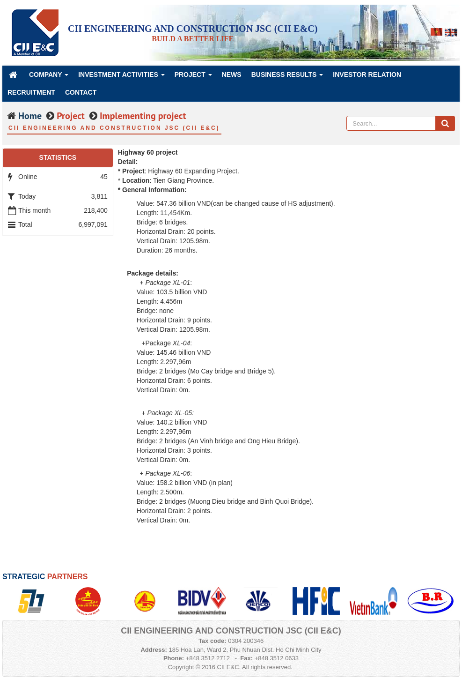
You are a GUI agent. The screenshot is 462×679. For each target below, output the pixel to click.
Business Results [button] (287, 77)
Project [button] (193, 77)
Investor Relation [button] (367, 74)
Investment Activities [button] (121, 77)
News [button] (232, 74)
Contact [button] (80, 92)
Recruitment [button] (31, 92)
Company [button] (48, 77)
